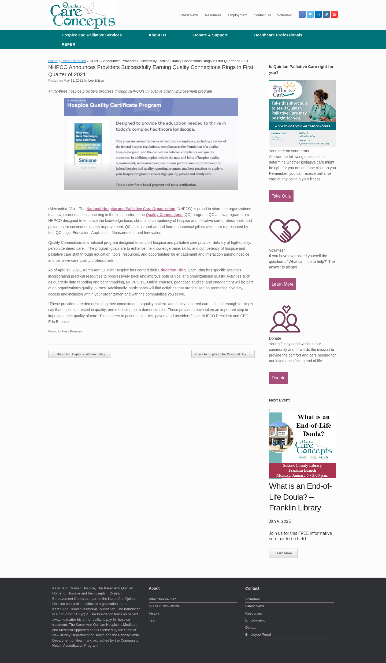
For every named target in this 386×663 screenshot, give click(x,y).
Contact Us (262, 15)
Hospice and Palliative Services (92, 35)
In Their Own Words (164, 606)
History (154, 613)
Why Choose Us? (162, 599)
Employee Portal (258, 634)
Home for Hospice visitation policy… (79, 354)
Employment (237, 15)
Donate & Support (210, 35)
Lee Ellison (96, 80)
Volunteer (284, 15)
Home (53, 61)
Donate (278, 378)
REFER (68, 44)
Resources (213, 15)
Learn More (283, 284)
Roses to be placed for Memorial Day (223, 354)
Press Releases (73, 61)
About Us (157, 35)
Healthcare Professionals (278, 35)
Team (153, 620)
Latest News (189, 15)
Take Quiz (281, 196)
